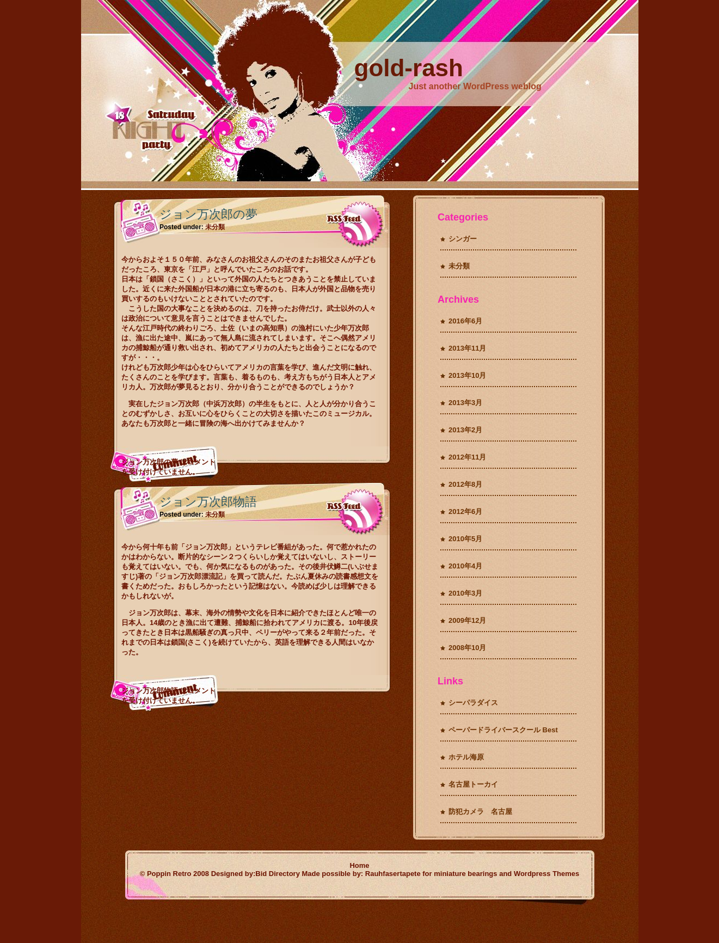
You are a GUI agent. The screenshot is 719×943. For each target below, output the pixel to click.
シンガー (462, 239)
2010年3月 (465, 593)
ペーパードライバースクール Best (503, 730)
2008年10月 (467, 648)
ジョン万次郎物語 (208, 502)
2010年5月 (465, 539)
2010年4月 (465, 566)
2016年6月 (465, 321)
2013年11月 (467, 348)
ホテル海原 (466, 757)
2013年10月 (467, 375)
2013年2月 (465, 430)
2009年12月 (467, 620)
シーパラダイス (473, 703)
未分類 (215, 227)
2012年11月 (467, 457)
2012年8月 (465, 484)
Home (359, 865)
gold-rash (408, 67)
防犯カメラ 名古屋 (480, 811)
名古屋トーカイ (473, 784)
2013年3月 (465, 403)
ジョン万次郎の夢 (208, 214)
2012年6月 (465, 511)
